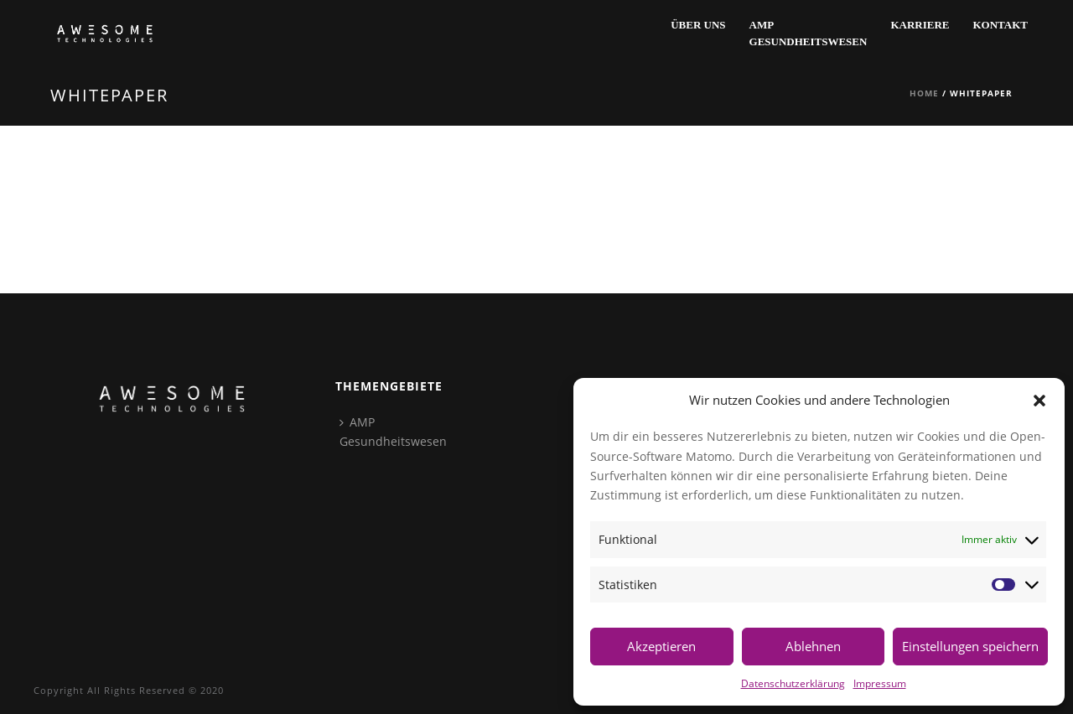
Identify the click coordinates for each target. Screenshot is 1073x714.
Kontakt (1001, 24)
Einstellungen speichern (970, 646)
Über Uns (698, 24)
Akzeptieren (661, 646)
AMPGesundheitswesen (808, 33)
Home (924, 93)
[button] (1039, 400)
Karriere (919, 24)
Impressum (879, 683)
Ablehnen (813, 646)
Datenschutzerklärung (793, 683)
